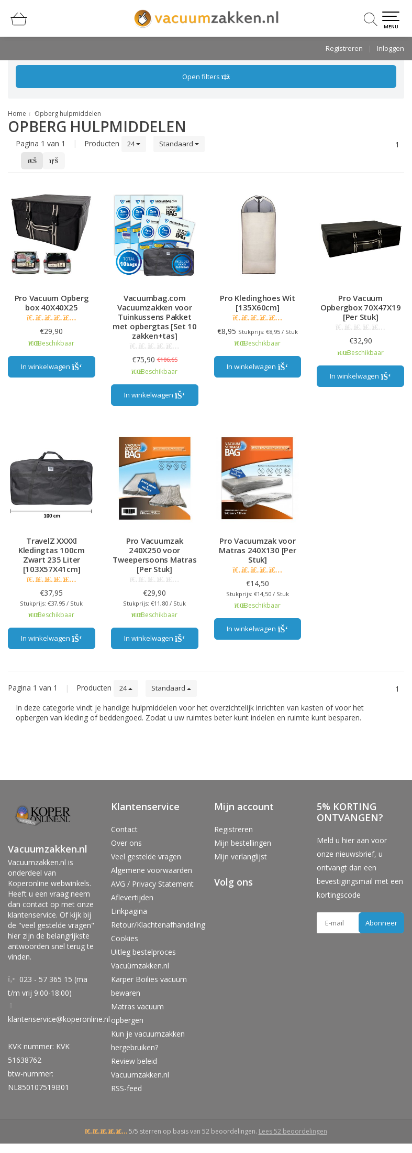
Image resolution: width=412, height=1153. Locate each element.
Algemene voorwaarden (151, 870)
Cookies (124, 938)
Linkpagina (129, 911)
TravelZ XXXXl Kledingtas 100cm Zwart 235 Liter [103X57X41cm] (51, 555)
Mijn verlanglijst (240, 856)
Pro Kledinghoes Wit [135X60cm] (257, 302)
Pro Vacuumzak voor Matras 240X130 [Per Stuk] (257, 550)
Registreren (344, 48)
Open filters (206, 76)
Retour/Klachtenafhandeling (158, 925)
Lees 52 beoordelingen (293, 1131)
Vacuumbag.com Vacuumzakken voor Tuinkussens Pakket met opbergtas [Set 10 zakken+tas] (155, 316)
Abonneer (381, 923)
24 (133, 143)
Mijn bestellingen (242, 843)
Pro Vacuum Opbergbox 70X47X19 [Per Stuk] (360, 307)
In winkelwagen (51, 366)
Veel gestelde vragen (146, 856)
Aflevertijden (132, 897)
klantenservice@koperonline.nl (59, 1019)
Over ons (126, 843)
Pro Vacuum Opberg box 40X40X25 (52, 302)
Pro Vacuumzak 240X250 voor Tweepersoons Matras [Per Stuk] (154, 555)
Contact (124, 829)
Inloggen (390, 48)
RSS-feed (126, 1088)
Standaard (179, 143)
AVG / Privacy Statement (152, 884)
